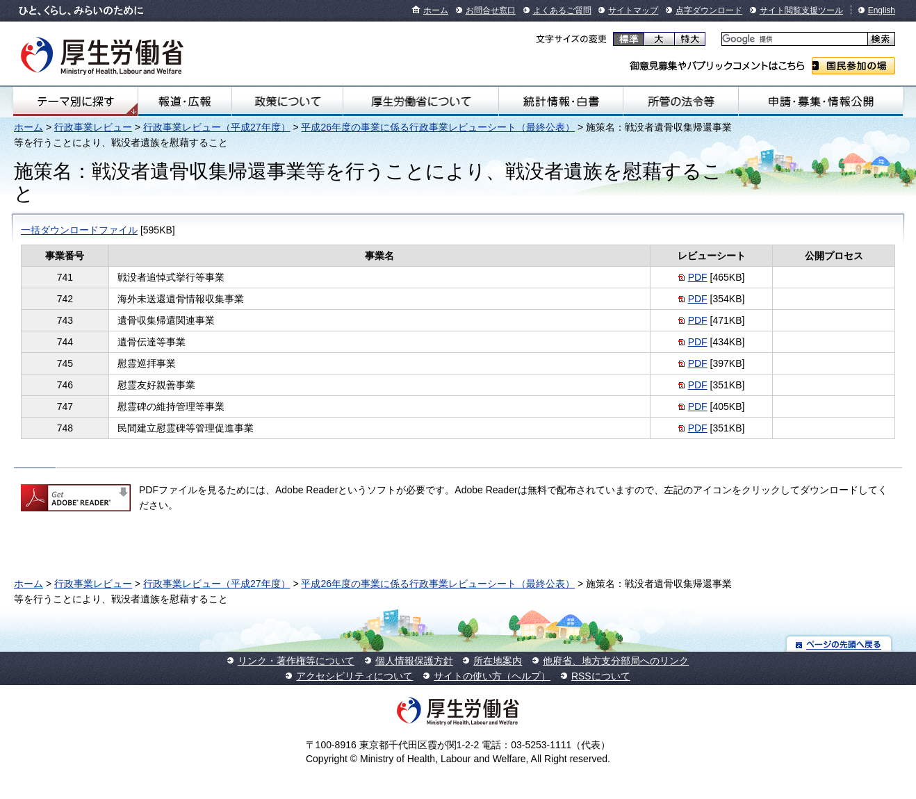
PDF (698, 277)
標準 (629, 39)
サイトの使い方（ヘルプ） (492, 676)
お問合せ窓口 (491, 10)
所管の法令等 (680, 101)
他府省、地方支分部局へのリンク (616, 660)
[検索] (793, 39)
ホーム (435, 10)
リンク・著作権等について (296, 660)
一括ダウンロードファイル (79, 230)
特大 (690, 39)
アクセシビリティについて (354, 676)
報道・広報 (184, 101)
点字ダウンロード (709, 10)
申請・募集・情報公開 (821, 101)
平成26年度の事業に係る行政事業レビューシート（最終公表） (438, 127)
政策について (287, 101)
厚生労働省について (420, 101)
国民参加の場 (853, 65)
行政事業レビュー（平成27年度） (217, 127)
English (881, 10)
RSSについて (600, 676)
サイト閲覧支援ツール (801, 10)
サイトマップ (633, 10)
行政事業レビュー (93, 127)
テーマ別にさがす (76, 101)
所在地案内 (497, 660)
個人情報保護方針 (414, 660)
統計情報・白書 (561, 101)
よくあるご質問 (562, 10)
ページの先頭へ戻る (839, 643)
